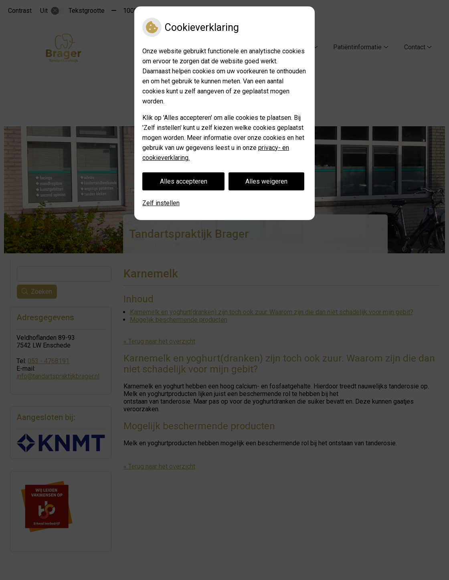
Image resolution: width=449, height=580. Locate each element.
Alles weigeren (266, 181)
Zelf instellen (161, 203)
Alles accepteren (183, 181)
